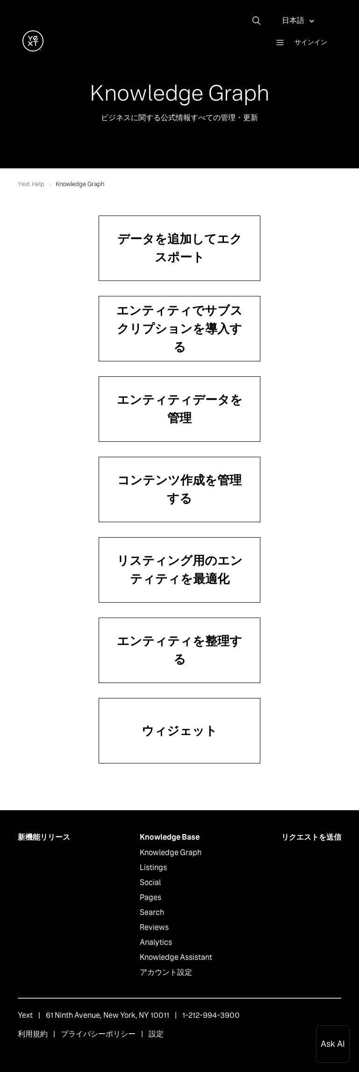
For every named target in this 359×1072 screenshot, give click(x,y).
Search (152, 912)
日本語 (294, 20)
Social (150, 882)
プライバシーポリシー (98, 1034)
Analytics (156, 942)
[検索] (259, 20)
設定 (156, 1034)
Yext (25, 1015)
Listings (153, 867)
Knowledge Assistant (176, 957)
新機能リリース (44, 837)
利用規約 (33, 1034)
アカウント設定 (166, 972)
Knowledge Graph (170, 852)
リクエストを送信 (311, 837)
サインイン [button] (310, 42)
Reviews (154, 927)
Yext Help (31, 184)
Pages (150, 897)
